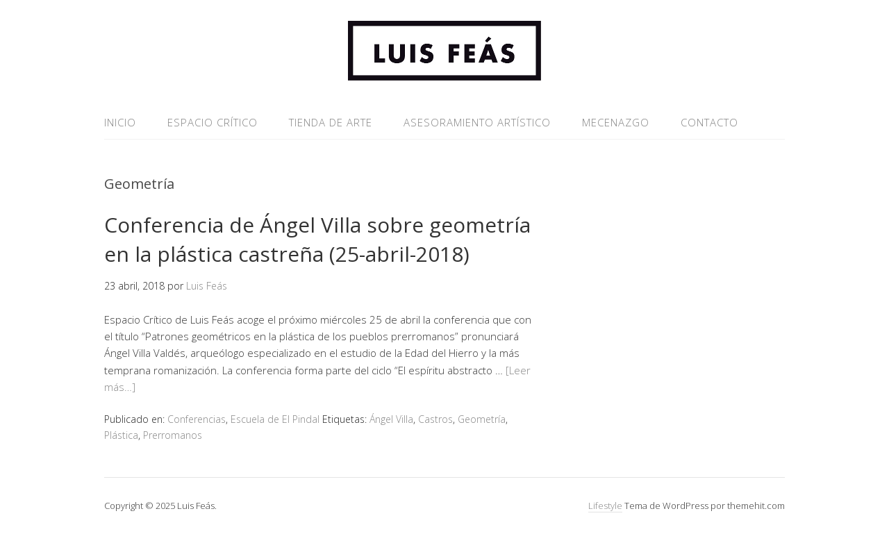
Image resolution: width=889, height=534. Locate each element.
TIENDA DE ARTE (330, 122)
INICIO (120, 122)
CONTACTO (709, 122)
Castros (435, 419)
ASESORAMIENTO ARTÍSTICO (477, 122)
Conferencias (196, 419)
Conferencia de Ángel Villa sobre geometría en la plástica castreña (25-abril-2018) (317, 239)
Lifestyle (605, 505)
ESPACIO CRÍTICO (212, 122)
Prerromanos (172, 435)
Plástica (121, 435)
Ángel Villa (391, 419)
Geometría (482, 419)
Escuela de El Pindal (275, 419)
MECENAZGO (615, 122)
